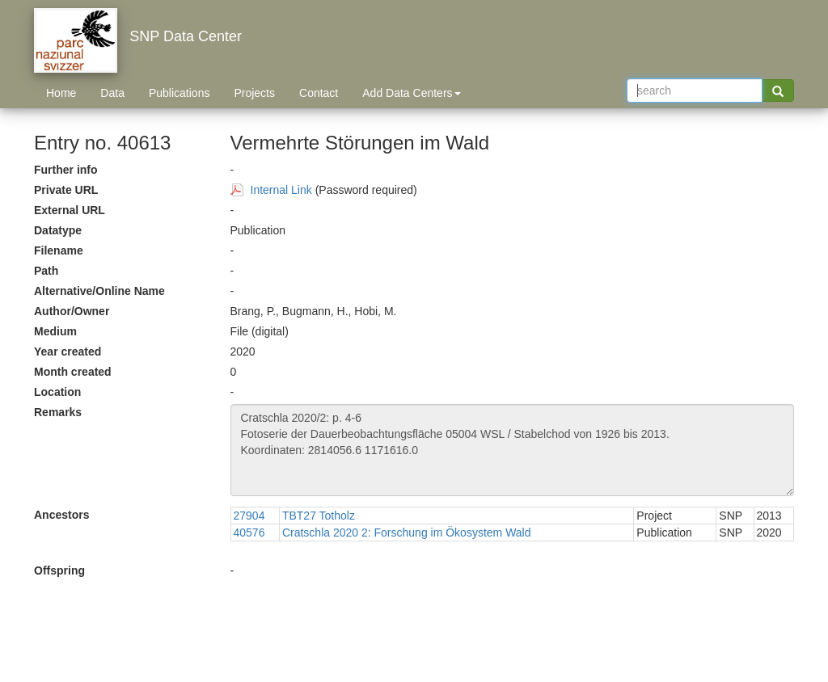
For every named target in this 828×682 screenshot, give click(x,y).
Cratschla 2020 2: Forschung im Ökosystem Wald (406, 532)
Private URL (66, 189)
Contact (318, 92)
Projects (254, 92)
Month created (73, 371)
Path (46, 270)
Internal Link (281, 189)
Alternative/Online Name (99, 290)
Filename (58, 250)
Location (57, 391)
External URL (69, 210)
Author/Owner (71, 311)
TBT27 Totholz (318, 515)
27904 (249, 515)
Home (61, 92)
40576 (249, 532)
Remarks (58, 412)
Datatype (58, 230)
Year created (67, 351)
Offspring (59, 570)
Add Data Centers (411, 92)
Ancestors (61, 514)
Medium (55, 331)
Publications (179, 92)
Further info (66, 169)
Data (112, 92)
